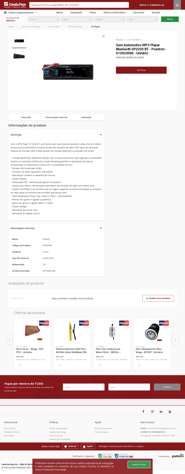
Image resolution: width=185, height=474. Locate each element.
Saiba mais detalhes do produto (130, 57)
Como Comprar (101, 432)
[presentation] (10, 339)
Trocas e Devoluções (58, 428)
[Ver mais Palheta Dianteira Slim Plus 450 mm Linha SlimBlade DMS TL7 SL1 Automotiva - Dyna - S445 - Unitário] (72, 331)
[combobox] (44, 19)
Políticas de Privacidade (59, 439)
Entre (143, 5)
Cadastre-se (157, 5)
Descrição (16, 134)
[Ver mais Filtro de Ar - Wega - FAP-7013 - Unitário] (32, 331)
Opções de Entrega (57, 432)
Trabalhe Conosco (12, 432)
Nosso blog (9, 435)
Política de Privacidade (54, 469)
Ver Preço (141, 70)
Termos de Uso (56, 435)
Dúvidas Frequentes (104, 428)
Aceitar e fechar (139, 464)
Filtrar (170, 19)
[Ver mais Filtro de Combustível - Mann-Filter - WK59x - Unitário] (112, 331)
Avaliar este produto (158, 298)
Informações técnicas (23, 228)
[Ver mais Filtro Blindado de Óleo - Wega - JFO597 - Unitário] (152, 331)
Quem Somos (10, 428)
